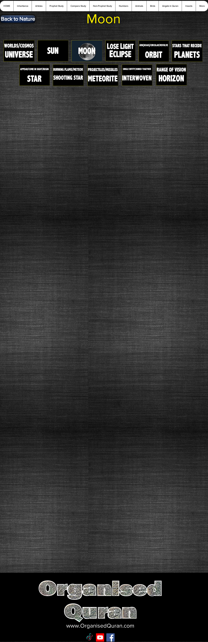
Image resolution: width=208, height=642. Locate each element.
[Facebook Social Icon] (110, 637)
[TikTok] (90, 637)
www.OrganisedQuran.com (100, 626)
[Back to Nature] (18, 19)
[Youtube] (100, 637)
